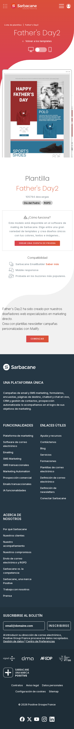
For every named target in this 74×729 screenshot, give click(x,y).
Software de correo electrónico (15, 444)
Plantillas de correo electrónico (52, 469)
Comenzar (37, 339)
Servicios (46, 454)
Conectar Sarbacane (53, 498)
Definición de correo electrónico (52, 479)
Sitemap (54, 691)
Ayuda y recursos (51, 435)
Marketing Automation (16, 471)
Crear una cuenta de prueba (37, 243)
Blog (43, 448)
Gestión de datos (13, 641)
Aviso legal (32, 685)
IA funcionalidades (14, 490)
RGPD (47, 202)
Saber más (52, 264)
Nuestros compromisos (17, 552)
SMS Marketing (12, 458)
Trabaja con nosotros (16, 589)
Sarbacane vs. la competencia (13, 570)
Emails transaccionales (17, 484)
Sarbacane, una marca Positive (17, 581)
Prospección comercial (17, 477)
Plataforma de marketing (18, 435)
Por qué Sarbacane (15, 529)
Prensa (7, 595)
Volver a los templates (37, 41)
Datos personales (52, 685)
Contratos (17, 685)
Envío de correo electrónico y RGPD (15, 560)
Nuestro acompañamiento (14, 543)
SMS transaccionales (16, 465)
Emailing (8, 452)
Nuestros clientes (13, 535)
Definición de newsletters (48, 489)
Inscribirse (59, 625)
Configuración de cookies (30, 691)
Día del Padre (32, 202)
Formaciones (48, 461)
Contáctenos (48, 442)
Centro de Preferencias (40, 641)
